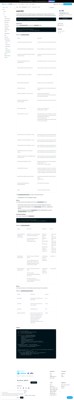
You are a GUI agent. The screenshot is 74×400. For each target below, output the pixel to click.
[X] (21, 388)
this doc (38, 89)
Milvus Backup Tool (54, 389)
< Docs (3, 7)
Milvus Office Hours (65, 384)
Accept (22, 397)
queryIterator (7, 46)
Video (62, 376)
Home (17, 7)
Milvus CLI (52, 386)
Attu (51, 384)
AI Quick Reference (53, 379)
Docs (19, 4)
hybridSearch (7, 40)
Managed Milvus (53, 376)
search (6, 48)
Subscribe (34, 382)
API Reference (24, 7)
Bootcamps (63, 373)
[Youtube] (29, 388)
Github (63, 387)
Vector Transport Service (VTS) (55, 391)
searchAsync (7, 50)
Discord (63, 386)
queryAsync (7, 44)
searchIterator (8, 52)
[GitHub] (18, 388)
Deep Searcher (53, 393)
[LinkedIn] (26, 388)
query (6, 42)
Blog (30, 4)
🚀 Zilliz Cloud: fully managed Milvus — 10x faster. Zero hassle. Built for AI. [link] (33, 1)
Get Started (65, 18)
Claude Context (53, 394)
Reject (18, 397)
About (4, 11)
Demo (62, 375)
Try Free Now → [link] (51, 1)
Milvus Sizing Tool (53, 387)
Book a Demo (61, 4)
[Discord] (23, 388)
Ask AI (70, 397)
